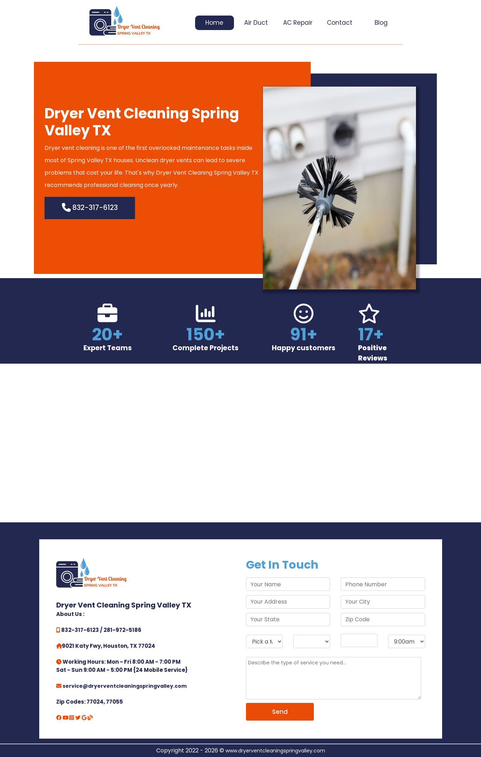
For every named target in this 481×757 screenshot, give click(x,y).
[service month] (264, 641)
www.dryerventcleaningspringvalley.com (275, 750)
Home (214, 22)
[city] (383, 602)
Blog (381, 22)
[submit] (280, 712)
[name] (288, 584)
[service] (334, 678)
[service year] (359, 640)
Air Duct (256, 22)
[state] (288, 619)
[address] (288, 602)
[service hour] (406, 641)
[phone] (383, 584)
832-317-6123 (90, 207)
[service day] (311, 641)
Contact (339, 22)
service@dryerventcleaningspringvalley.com (125, 685)
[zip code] (383, 619)
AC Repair (297, 22)
